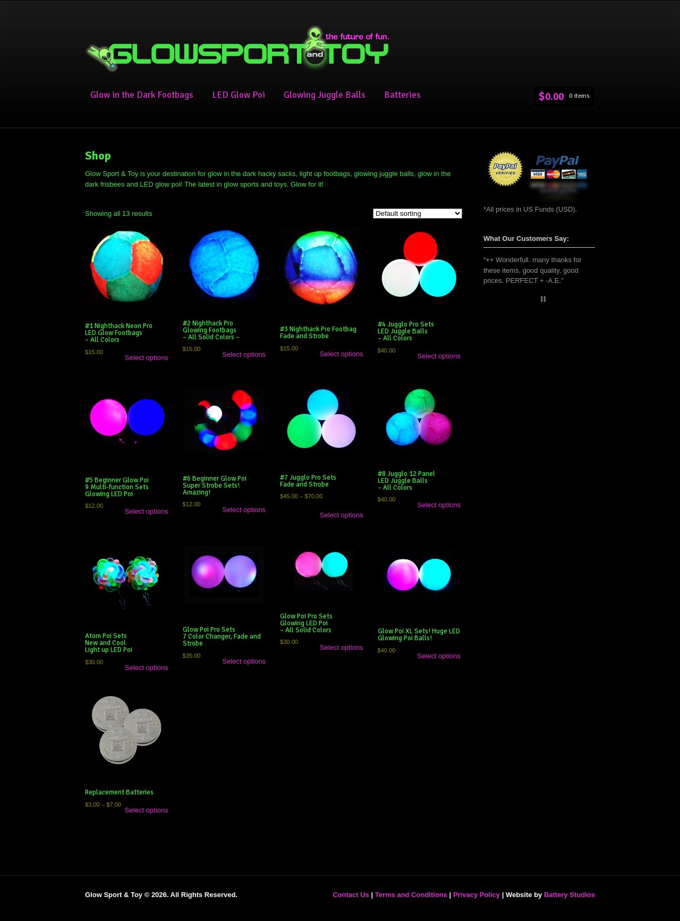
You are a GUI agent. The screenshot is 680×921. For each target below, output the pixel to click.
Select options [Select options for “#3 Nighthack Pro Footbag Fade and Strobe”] (341, 353)
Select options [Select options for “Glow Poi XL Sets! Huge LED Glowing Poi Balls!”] (439, 655)
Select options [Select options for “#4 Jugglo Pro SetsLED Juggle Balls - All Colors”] (439, 356)
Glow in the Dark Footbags (141, 95)
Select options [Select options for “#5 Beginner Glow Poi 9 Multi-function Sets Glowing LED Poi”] (146, 511)
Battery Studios (569, 895)
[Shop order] (417, 213)
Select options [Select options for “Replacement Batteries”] (146, 810)
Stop (543, 299)
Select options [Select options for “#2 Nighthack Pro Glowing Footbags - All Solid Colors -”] (244, 354)
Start (535, 299)
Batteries (402, 95)
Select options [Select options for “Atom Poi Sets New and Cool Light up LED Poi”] (146, 667)
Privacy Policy (476, 895)
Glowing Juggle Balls (325, 95)
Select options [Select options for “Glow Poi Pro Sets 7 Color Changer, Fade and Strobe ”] (244, 661)
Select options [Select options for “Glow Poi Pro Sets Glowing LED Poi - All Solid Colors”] (341, 647)
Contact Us (351, 895)
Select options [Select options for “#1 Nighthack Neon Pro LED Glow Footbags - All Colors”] (146, 357)
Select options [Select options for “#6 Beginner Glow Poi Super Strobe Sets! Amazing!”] (244, 509)
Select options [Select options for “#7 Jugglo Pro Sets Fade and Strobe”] (341, 515)
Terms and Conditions (411, 895)
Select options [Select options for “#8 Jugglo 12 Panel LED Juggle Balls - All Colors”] (439, 504)
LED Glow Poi (238, 95)
